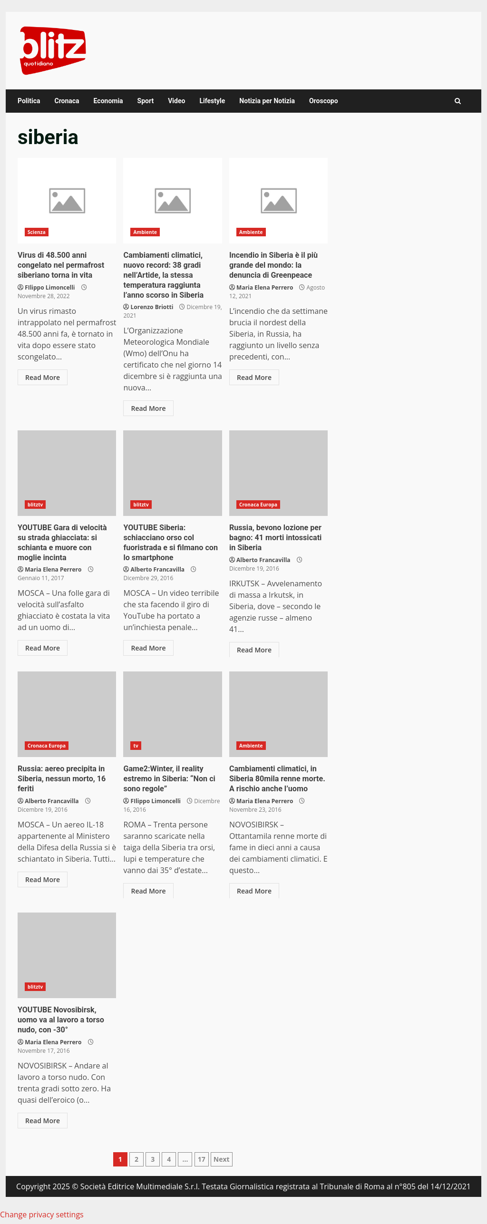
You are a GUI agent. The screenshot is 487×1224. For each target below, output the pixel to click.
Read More (42, 376)
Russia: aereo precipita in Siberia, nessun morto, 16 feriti (67, 714)
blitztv (35, 504)
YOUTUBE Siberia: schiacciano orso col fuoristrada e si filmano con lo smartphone (172, 473)
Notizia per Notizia (267, 101)
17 (201, 1159)
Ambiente (145, 232)
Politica (29, 101)
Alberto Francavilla (158, 569)
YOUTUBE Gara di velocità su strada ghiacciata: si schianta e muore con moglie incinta (67, 473)
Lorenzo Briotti (152, 307)
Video (176, 101)
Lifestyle (212, 101)
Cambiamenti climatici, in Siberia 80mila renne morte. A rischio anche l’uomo (278, 714)
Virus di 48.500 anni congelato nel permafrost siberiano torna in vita (67, 200)
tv (135, 745)
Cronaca (66, 101)
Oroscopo (323, 101)
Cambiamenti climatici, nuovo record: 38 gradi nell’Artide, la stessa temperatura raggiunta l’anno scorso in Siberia (172, 200)
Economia (108, 101)
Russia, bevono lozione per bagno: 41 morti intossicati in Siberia (278, 473)
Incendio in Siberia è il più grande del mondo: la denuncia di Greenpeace (278, 200)
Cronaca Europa (258, 504)
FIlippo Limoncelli (50, 287)
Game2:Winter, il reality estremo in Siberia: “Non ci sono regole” (172, 714)
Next (222, 1159)
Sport (145, 101)
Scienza (37, 232)
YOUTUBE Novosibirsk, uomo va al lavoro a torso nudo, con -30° (67, 955)
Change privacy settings (42, 1214)
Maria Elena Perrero (264, 287)
